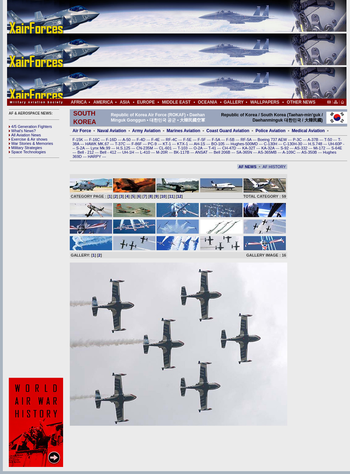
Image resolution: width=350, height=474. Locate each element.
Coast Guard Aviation (228, 130)
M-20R (162, 152)
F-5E (188, 139)
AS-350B (309, 152)
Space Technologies (27, 152)
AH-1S (200, 144)
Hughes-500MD (245, 144)
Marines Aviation (183, 130)
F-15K (78, 139)
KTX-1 (183, 144)
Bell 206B (222, 152)
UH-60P (335, 144)
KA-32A (268, 148)
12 (179, 196)
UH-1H (128, 152)
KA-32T (249, 148)
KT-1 (167, 144)
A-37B (314, 139)
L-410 (145, 152)
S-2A (81, 148)
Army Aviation (146, 130)
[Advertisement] (197, 49)
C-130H (271, 144)
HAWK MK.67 (97, 144)
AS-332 (302, 148)
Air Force (82, 130)
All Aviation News (25, 135)
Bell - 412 (108, 152)
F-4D (142, 139)
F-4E (156, 139)
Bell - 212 (86, 152)
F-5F (202, 139)
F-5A (216, 139)
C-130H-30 (293, 144)
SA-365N (244, 152)
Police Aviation (270, 130)
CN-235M (145, 148)
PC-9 (153, 144)
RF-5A (246, 139)
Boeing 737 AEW (273, 139)
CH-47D (229, 148)
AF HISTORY (274, 167)
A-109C (289, 152)
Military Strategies (25, 148)
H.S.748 (315, 144)
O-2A (198, 148)
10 (163, 196)
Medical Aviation (308, 130)
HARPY (95, 156)
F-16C (95, 139)
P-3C (298, 139)
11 (171, 196)
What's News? (22, 131)
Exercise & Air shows (28, 139)
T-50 (328, 139)
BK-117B (182, 152)
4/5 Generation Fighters (31, 126)
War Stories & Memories (31, 143)
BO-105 (218, 144)
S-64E (336, 148)
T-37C (121, 144)
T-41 (212, 148)
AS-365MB (268, 152)
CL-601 (166, 148)
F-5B (230, 139)
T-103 (183, 148)
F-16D (112, 139)
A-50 (126, 139)
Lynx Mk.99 (101, 148)
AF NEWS (248, 167)
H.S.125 (123, 148)
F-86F (137, 144)
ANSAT (202, 152)
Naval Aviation (111, 130)
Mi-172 (319, 148)
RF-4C (172, 139)
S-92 (285, 148)
